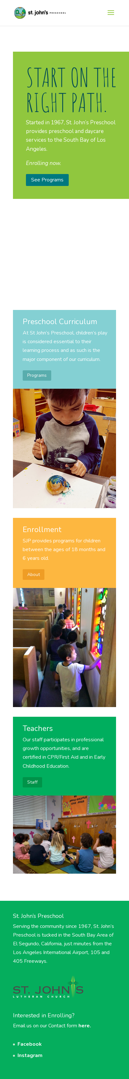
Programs (37, 375)
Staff (32, 782)
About (33, 574)
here (84, 1025)
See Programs (47, 179)
